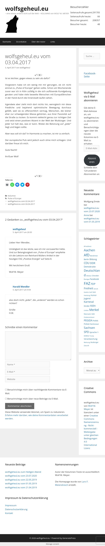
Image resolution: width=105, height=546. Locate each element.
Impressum (11, 505)
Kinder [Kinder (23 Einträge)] (87, 306)
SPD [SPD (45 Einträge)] (86, 332)
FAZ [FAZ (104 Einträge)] (87, 283)
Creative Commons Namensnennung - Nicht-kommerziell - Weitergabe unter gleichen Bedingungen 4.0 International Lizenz (91, 432)
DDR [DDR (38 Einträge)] (92, 263)
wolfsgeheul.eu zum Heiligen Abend (23, 471)
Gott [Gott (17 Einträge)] (94, 292)
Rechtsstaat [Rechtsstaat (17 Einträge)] (94, 324)
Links (52, 41)
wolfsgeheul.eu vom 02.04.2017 (21, 201)
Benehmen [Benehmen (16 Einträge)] (94, 256)
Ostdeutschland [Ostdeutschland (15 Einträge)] (89, 317)
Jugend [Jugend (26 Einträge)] (87, 298)
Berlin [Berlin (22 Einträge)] (86, 259)
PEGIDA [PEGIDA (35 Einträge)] (88, 320)
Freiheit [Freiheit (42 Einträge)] (88, 288)
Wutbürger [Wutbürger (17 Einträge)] (94, 342)
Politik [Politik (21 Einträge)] (95, 320)
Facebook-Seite (90, 75)
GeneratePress (69, 538)
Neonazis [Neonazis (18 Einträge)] (87, 314)
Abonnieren (92, 160)
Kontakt (9, 513)
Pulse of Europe (14, 198)
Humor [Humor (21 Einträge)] (94, 295)
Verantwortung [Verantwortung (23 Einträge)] (90, 339)
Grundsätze (21, 41)
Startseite (7, 41)
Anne (86, 215)
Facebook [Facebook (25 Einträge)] (94, 279)
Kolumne (12, 196)
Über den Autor (38, 41)
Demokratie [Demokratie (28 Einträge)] (90, 266)
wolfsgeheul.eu (26, 8)
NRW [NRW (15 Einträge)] (93, 314)
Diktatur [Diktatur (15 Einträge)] (89, 276)
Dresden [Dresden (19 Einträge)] (95, 275)
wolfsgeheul (19, 229)
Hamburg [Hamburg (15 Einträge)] (87, 295)
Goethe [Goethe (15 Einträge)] (86, 292)
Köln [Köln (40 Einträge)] (93, 305)
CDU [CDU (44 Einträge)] (86, 263)
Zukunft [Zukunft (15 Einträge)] (86, 346)
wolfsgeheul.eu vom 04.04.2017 (21, 204)
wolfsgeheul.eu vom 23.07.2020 (21, 475)
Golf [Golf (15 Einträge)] (90, 292)
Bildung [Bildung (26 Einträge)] (93, 259)
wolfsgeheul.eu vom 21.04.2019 (21, 487)
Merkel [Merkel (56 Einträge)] (94, 310)
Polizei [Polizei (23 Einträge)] (87, 324)
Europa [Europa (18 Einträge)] (86, 279)
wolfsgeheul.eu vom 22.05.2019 (21, 479)
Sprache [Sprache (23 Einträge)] (93, 332)
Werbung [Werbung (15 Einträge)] (87, 342)
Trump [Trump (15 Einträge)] (91, 336)
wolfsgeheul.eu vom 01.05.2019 (21, 483)
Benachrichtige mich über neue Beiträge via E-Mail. (32, 398)
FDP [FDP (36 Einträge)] (93, 284)
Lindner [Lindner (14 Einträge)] (86, 310)
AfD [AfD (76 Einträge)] (87, 255)
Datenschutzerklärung (16, 509)
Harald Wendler (21, 286)
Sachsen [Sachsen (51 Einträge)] (89, 328)
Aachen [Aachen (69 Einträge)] (89, 250)
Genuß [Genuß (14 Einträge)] (96, 289)
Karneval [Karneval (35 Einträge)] (89, 301)
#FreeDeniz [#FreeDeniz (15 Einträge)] (87, 246)
